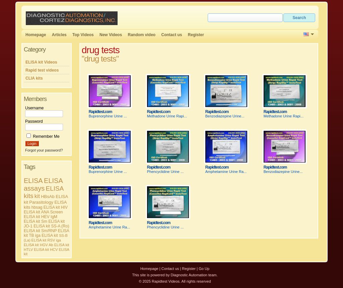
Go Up (204, 269)
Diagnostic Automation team (193, 275)
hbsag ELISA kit (45, 207)
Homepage (35, 34)
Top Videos (83, 34)
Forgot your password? (44, 150)
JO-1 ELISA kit (37, 226)
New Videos (110, 34)
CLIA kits (34, 78)
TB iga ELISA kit (43, 235)
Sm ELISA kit (53, 221)
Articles (59, 34)
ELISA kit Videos (41, 62)
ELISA (33, 180)
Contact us (171, 34)
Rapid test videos (42, 70)
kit (37, 196)
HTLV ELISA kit (36, 250)
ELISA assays (43, 184)
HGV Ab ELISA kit (54, 245)
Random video (141, 34)
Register (196, 34)
